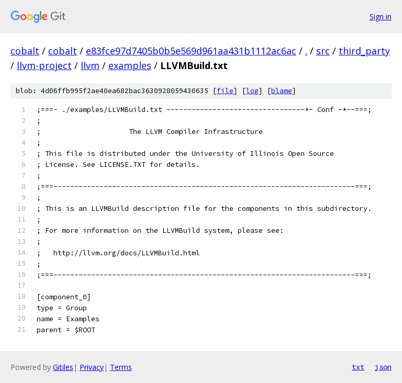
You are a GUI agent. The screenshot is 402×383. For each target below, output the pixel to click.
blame (281, 90)
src (323, 50)
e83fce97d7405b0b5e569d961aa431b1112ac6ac (191, 50)
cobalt (24, 50)
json (383, 366)
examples (129, 65)
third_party (364, 50)
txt (358, 366)
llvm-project (44, 65)
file (225, 90)
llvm (90, 65)
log (252, 90)
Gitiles (63, 367)
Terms (121, 367)
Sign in (381, 16)
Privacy (92, 367)
